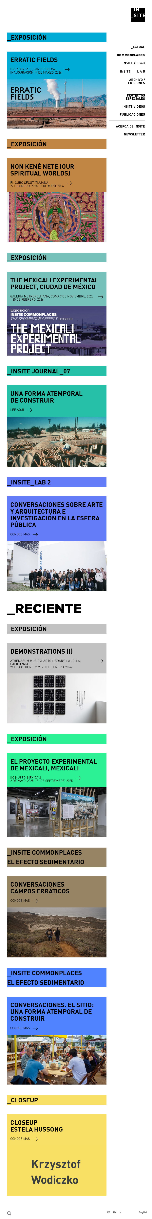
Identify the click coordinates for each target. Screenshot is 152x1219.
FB (108, 1212)
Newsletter (134, 134)
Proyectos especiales (135, 96)
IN (120, 1212)
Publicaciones (132, 114)
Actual (138, 47)
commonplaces (131, 55)
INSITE (134, 63)
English (143, 1212)
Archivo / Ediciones (136, 81)
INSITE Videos (134, 106)
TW (115, 1212)
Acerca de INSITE (130, 126)
